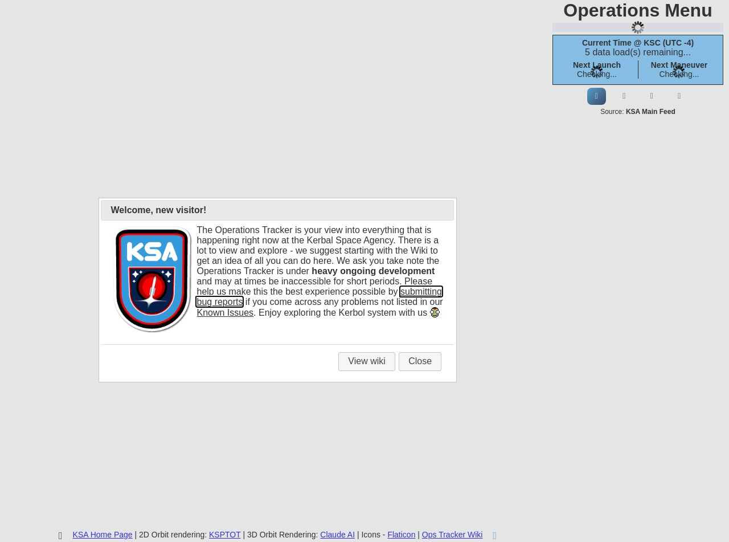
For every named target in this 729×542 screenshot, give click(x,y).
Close (420, 361)
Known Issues (224, 312)
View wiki (367, 361)
